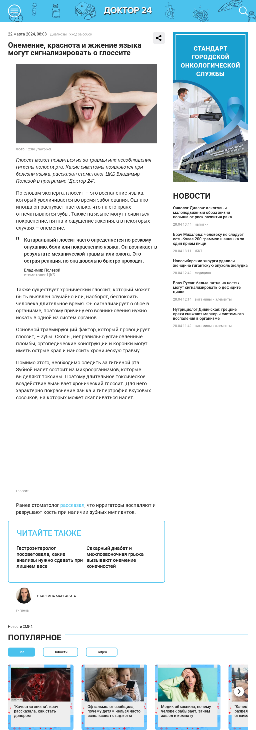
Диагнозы (58, 34)
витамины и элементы (213, 299)
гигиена (22, 610)
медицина (203, 273)
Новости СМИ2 (20, 627)
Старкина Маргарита (56, 596)
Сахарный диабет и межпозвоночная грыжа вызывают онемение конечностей (115, 557)
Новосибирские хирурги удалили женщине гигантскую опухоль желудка (210, 263)
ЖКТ (198, 251)
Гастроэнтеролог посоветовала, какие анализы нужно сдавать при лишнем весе (49, 557)
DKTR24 (128, 11)
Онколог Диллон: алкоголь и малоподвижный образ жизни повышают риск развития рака (202, 212)
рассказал (72, 505)
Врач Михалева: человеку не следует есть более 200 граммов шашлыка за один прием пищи (208, 239)
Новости (191, 196)
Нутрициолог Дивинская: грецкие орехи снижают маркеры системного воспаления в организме (208, 314)
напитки (201, 224)
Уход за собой (80, 34)
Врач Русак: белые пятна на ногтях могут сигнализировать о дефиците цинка (207, 287)
